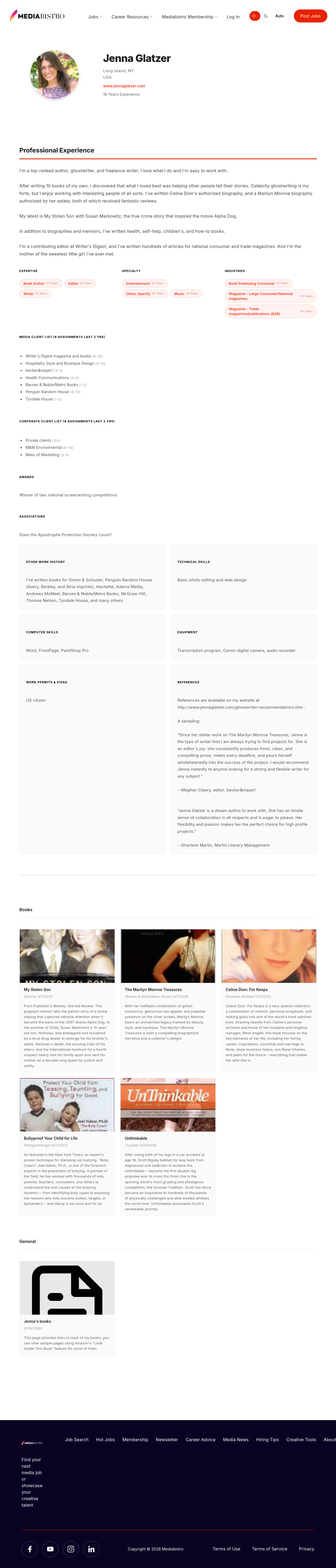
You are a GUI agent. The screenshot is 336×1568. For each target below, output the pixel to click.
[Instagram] (71, 1549)
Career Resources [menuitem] (130, 16)
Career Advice (200, 1439)
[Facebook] (30, 1549)
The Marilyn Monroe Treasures (153, 989)
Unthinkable (136, 1138)
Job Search (76, 1439)
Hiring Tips (267, 1439)
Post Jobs (310, 16)
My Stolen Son (37, 989)
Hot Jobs (105, 1439)
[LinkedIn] (91, 1549)
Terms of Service (269, 1549)
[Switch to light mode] (254, 16)
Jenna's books (37, 1321)
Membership (135, 1439)
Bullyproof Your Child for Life (51, 1138)
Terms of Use (226, 1549)
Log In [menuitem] (233, 16)
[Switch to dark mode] (266, 16)
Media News (236, 1439)
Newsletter (167, 1439)
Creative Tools (301, 1439)
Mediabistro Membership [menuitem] (188, 16)
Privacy (306, 1549)
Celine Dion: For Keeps (247, 989)
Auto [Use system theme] (279, 16)
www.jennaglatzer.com (124, 86)
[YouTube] (50, 1549)
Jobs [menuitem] (93, 16)
